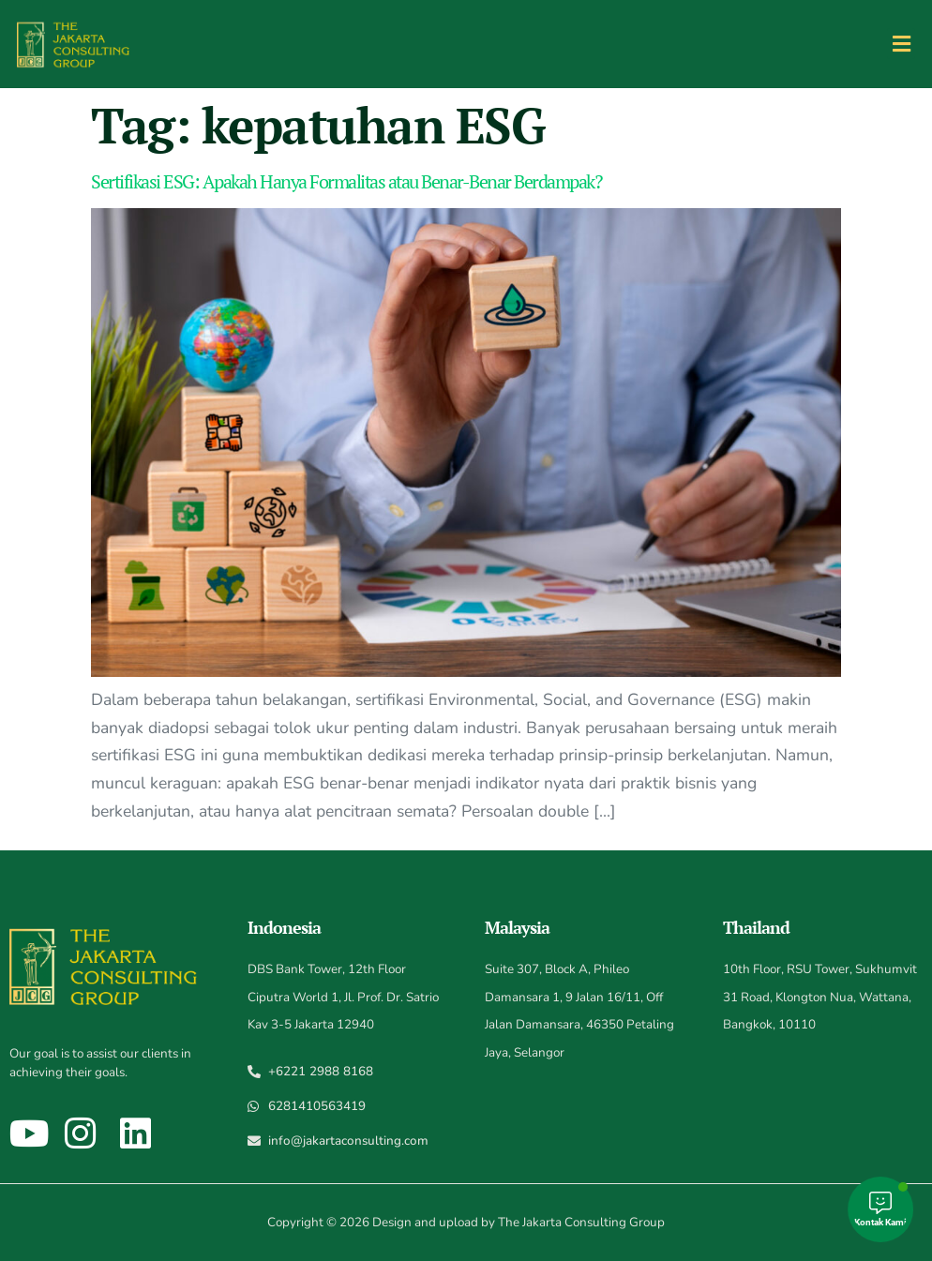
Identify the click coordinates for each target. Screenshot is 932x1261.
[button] (901, 43)
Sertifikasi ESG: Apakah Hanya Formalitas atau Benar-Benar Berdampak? (346, 181)
